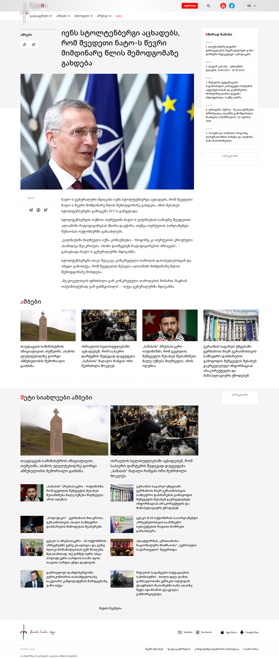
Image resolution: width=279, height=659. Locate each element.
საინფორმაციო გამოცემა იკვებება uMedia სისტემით (48, 656)
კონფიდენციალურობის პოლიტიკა (217, 649)
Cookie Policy (251, 649)
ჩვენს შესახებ (154, 649)
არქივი (104, 16)
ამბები (63, 16)
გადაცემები (41, 16)
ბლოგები (84, 16)
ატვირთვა (190, 5)
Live (118, 16)
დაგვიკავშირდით (178, 649)
